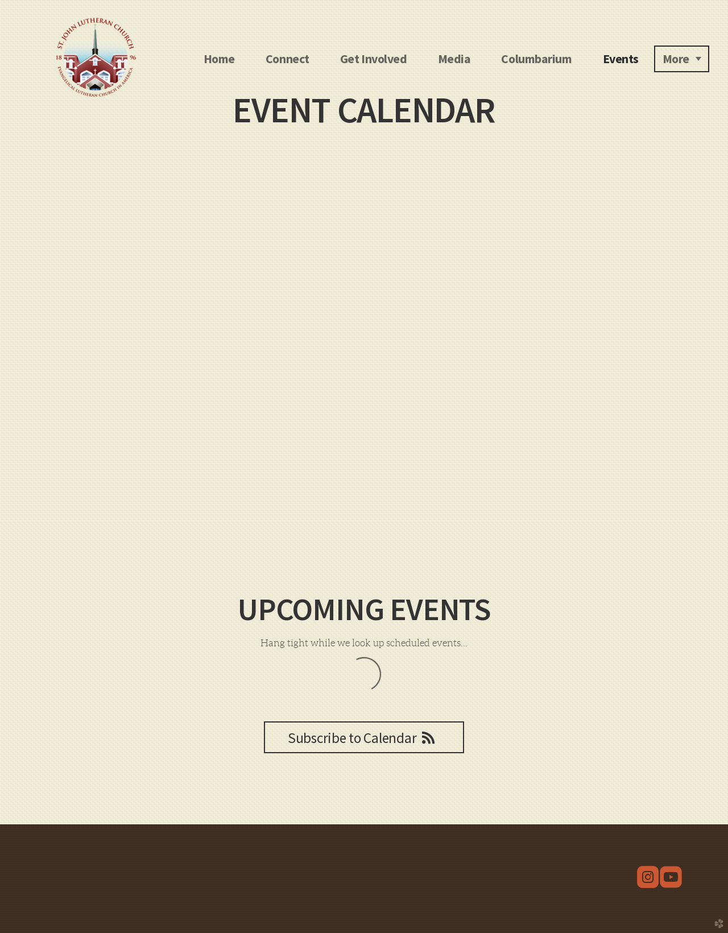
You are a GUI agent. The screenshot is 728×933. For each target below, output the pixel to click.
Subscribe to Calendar (364, 738)
